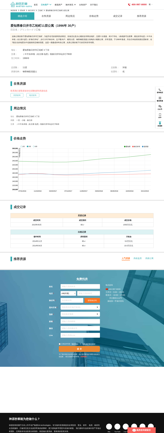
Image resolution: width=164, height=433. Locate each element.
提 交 (79, 349)
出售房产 (83, 4)
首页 (36, 4)
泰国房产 (58, 4)
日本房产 (46, 4)
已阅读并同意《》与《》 (77, 344)
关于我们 (94, 4)
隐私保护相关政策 (89, 344)
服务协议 (75, 344)
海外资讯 (70, 4)
